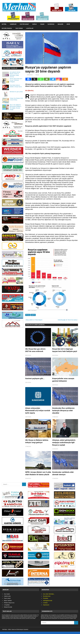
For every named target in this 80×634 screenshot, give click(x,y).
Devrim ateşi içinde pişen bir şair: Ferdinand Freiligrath (16, 80)
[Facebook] (28, 79)
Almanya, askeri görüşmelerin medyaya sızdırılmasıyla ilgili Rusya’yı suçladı (64, 442)
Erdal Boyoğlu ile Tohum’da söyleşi (67, 320)
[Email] (47, 79)
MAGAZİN (60, 24)
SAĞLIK (34, 24)
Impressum (46, 607)
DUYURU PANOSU (7, 28)
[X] (34, 79)
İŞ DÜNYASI (51, 24)
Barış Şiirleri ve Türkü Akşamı (34, 320)
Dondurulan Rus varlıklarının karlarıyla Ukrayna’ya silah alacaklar (63, 410)
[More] (65, 79)
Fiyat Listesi (7, 600)
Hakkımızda (7, 598)
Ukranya (28, 314)
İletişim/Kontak (8, 609)
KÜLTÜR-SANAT (24, 24)
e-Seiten (45, 605)
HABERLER (13, 24)
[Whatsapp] (40, 79)
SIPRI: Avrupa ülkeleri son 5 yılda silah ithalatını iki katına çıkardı (36, 474)
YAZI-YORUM (19, 28)
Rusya (37, 74)
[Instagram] (59, 79)
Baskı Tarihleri (8, 603)
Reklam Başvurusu (9, 605)
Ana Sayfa (7, 596)
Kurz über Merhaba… (49, 596)
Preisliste (45, 600)
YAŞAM (42, 24)
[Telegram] (53, 79)
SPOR (68, 24)
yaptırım (33, 314)
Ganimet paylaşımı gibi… (35, 378)
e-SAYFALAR (29, 28)
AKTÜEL (4, 24)
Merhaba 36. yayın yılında (16, 91)
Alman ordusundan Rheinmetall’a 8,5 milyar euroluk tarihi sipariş (38, 410)
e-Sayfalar (7, 607)
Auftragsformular (47, 603)
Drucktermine (46, 598)
